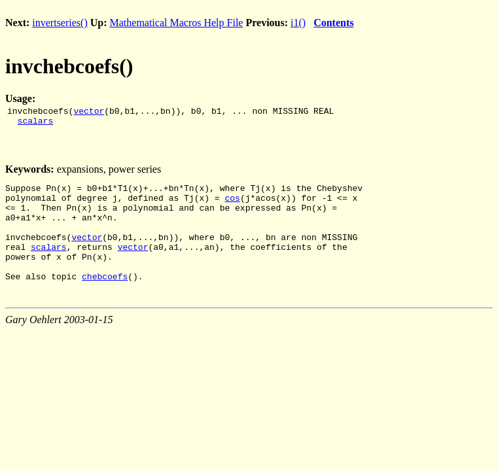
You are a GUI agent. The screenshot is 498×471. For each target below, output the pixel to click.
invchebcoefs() (69, 66)
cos (232, 205)
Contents (333, 22)
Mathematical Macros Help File (176, 22)
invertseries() (59, 22)
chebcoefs (105, 299)
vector (88, 112)
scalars (36, 124)
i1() (298, 22)
